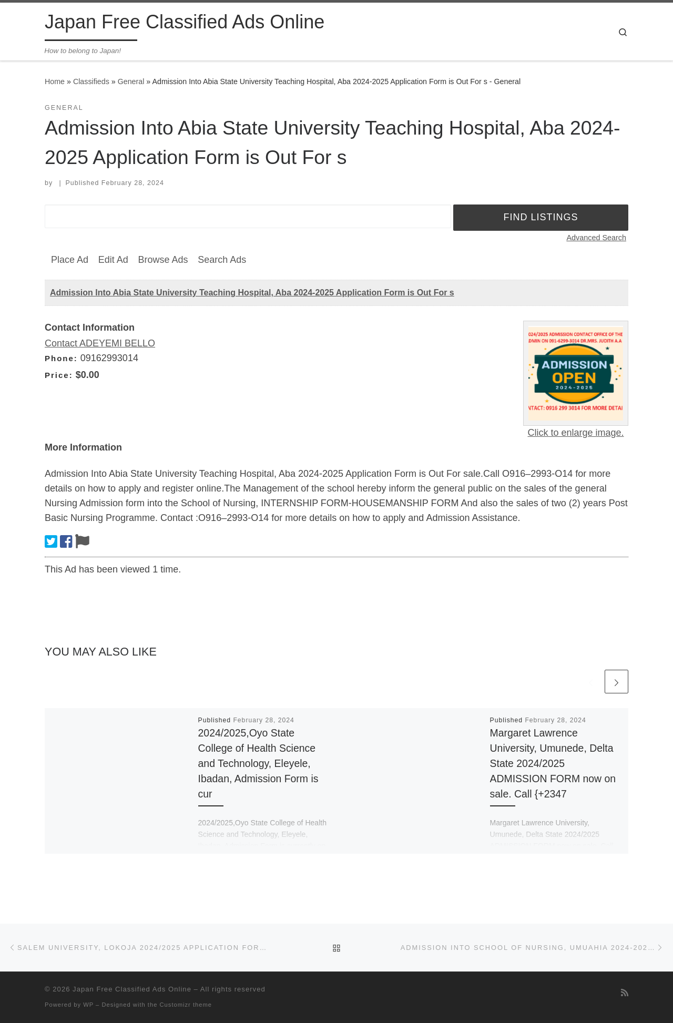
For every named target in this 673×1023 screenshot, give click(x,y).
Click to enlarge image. (575, 432)
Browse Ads (163, 259)
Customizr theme (186, 1004)
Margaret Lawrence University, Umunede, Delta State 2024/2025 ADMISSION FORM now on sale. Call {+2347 (553, 763)
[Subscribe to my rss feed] (624, 992)
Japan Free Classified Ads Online (132, 989)
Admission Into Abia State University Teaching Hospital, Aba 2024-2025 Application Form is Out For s (252, 292)
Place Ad (69, 259)
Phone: (61, 358)
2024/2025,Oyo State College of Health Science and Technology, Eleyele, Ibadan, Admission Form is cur (258, 763)
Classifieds (91, 81)
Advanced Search (596, 237)
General (131, 81)
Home (55, 81)
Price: (59, 375)
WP (88, 1004)
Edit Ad (113, 259)
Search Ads (222, 259)
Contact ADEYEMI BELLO (100, 343)
